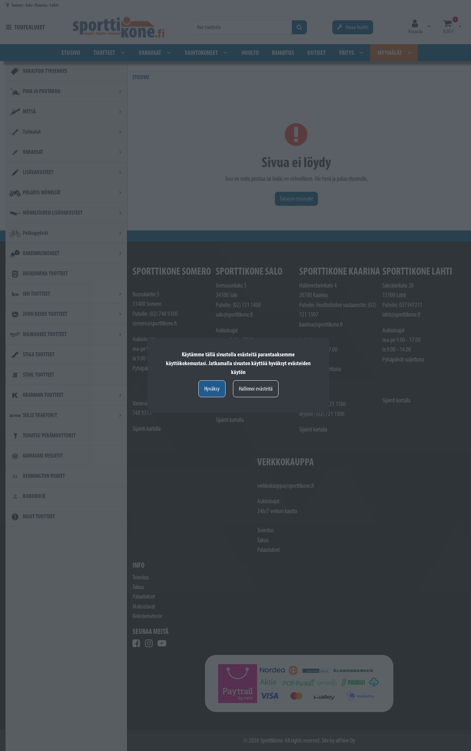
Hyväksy (212, 388)
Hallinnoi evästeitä (256, 388)
